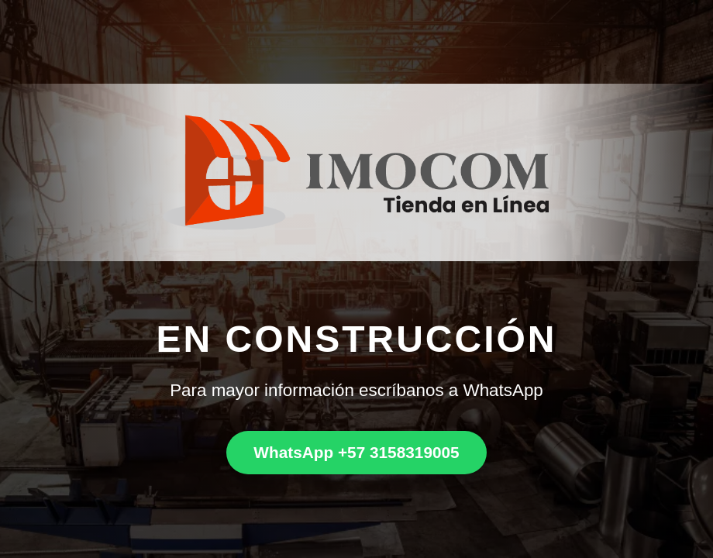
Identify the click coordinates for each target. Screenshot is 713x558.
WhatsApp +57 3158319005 (356, 452)
